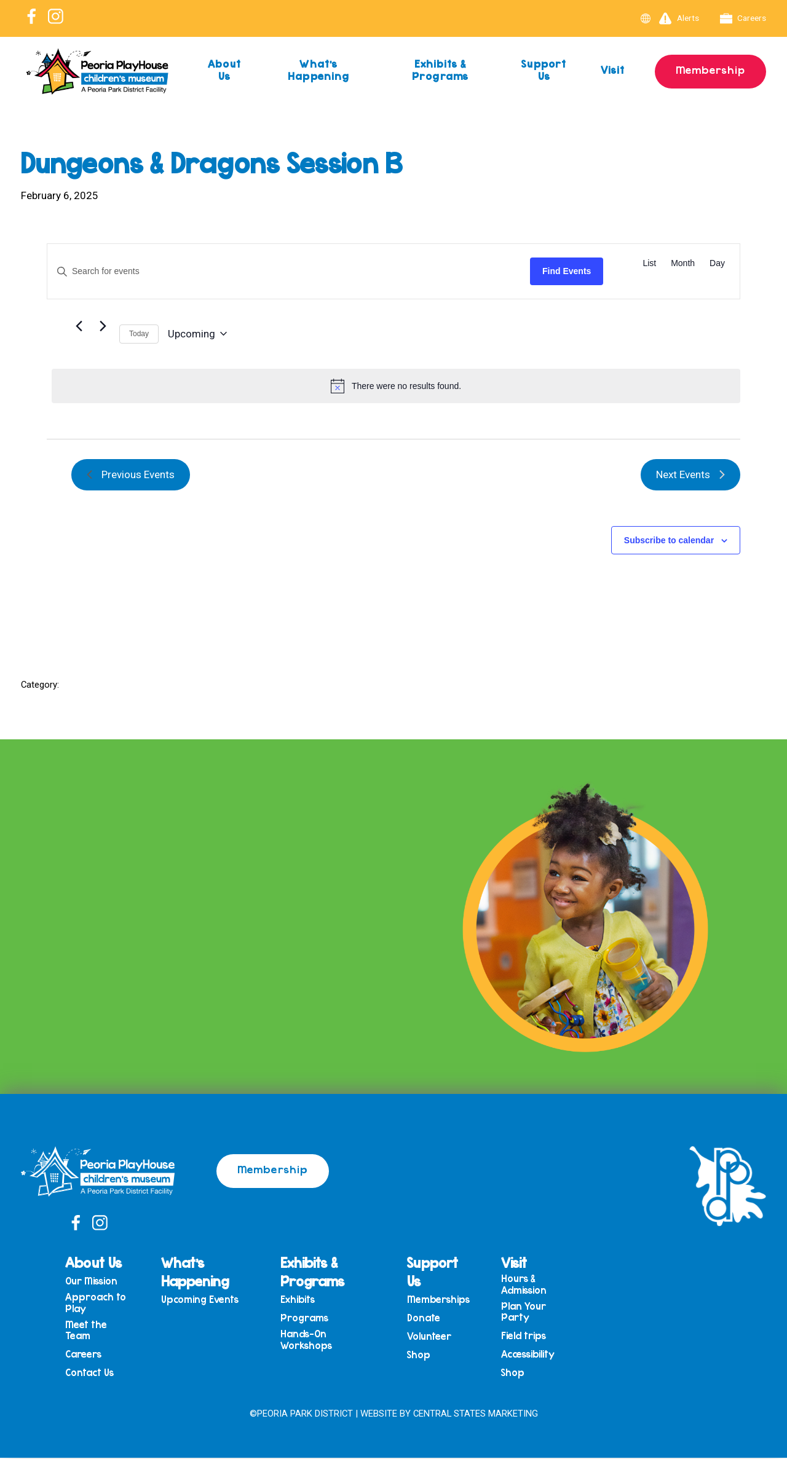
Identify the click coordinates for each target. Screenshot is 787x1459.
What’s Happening (318, 69)
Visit (611, 69)
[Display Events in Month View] (683, 263)
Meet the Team (94, 1331)
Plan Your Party (525, 1312)
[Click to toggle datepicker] (197, 333)
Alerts (679, 18)
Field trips (525, 1337)
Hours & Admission (525, 1284)
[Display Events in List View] (649, 263)
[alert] (396, 386)
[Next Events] (102, 326)
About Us (225, 69)
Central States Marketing (475, 1414)
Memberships (440, 1299)
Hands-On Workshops (310, 1341)
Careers (743, 18)
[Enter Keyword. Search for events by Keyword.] (288, 271)
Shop (420, 1357)
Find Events (566, 271)
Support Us (543, 69)
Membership (709, 69)
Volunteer (431, 1338)
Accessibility (529, 1357)
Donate (425, 1318)
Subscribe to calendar (669, 540)
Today (139, 333)
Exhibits (301, 1299)
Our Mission (99, 1281)
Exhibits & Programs (439, 69)
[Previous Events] (78, 326)
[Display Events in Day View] (717, 263)
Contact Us (97, 1376)
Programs (308, 1318)
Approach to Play (103, 1303)
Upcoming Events (206, 1299)
